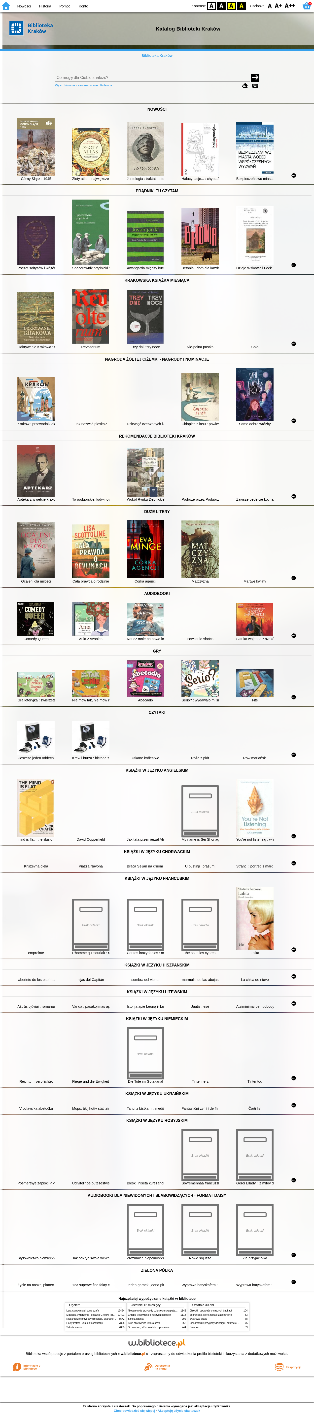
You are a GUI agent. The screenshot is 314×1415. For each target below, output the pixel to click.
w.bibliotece (133, 1354)
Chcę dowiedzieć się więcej (134, 1411)
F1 (278, 5)
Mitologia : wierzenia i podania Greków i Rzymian (94, 1314)
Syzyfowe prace (198, 1318)
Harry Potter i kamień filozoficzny (85, 1323)
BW (221, 5)
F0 (269, 5)
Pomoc (64, 6)
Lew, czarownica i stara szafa (83, 1310)
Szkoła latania (74, 1327)
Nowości (24, 6)
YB (231, 5)
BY (241, 5)
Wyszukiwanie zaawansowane (76, 85)
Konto (83, 6)
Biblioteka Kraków (157, 56)
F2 (289, 5)
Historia (45, 6)
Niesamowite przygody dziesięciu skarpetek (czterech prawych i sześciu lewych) (111, 1318)
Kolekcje (106, 85)
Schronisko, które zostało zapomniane (149, 1327)
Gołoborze (195, 1327)
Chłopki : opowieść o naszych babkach (149, 1314)
